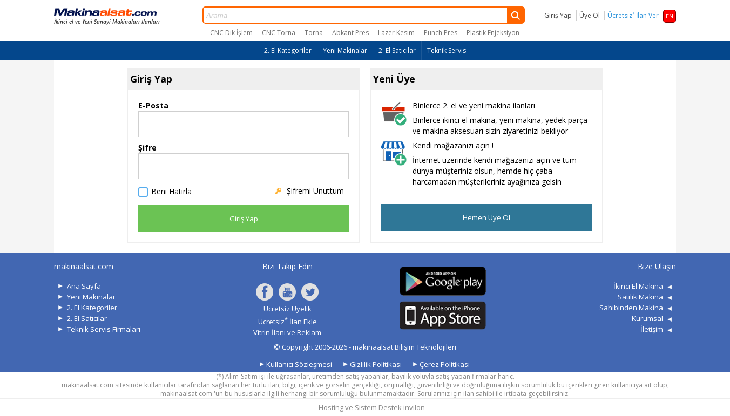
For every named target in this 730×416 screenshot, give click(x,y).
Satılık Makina (640, 297)
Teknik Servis (446, 50)
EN (669, 16)
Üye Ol (589, 15)
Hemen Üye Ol (486, 217)
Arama (363, 15)
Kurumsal (647, 318)
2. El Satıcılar (397, 50)
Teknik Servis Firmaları (103, 329)
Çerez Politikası (445, 364)
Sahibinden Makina (631, 307)
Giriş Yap (558, 15)
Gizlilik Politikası (376, 364)
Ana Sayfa (84, 286)
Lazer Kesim (396, 32)
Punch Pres (440, 32)
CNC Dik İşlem (231, 32)
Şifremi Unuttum (315, 191)
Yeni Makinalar (345, 50)
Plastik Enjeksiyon (493, 32)
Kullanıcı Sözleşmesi (299, 364)
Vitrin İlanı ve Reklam (287, 332)
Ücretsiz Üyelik (287, 308)
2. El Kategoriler (288, 50)
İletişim (651, 329)
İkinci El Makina (638, 286)
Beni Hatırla (171, 191)
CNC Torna (278, 32)
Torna (314, 32)
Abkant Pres (350, 32)
